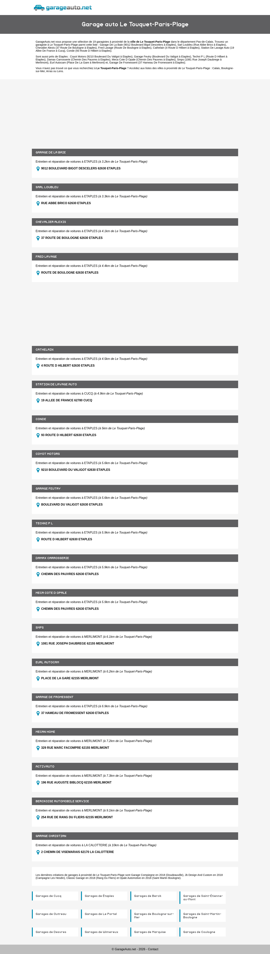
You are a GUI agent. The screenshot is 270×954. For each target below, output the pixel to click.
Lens (60, 71)
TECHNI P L (44, 523)
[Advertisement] (135, 111)
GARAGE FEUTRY (48, 488)
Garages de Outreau (51, 914)
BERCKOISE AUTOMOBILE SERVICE (62, 801)
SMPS (40, 627)
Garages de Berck (147, 895)
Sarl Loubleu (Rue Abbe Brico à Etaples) (201, 44)
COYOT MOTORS (48, 453)
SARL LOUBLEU (47, 187)
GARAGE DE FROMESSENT (55, 697)
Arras (49, 71)
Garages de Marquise (150, 932)
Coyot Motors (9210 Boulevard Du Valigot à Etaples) (101, 56)
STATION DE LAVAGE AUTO (56, 384)
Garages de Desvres (51, 932)
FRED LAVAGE (46, 256)
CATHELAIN (44, 349)
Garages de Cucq (48, 895)
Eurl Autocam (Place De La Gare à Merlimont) (77, 62)
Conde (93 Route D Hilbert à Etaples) (89, 50)
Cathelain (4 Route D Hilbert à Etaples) (176, 47)
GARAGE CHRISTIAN (51, 836)
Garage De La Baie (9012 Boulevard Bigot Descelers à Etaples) (138, 44)
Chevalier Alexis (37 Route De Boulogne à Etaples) (66, 47)
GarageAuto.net (45, 41)
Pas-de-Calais (204, 41)
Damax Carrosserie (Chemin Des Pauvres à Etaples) (78, 59)
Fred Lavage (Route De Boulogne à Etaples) (125, 47)
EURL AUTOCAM (47, 662)
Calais (216, 68)
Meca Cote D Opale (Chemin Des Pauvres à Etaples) (144, 59)
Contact (153, 949)
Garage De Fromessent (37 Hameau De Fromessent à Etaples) (147, 62)
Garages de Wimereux (101, 932)
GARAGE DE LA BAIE (51, 152)
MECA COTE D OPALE (51, 592)
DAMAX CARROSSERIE (52, 558)
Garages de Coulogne (199, 932)
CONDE (41, 419)
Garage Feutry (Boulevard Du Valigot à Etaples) (162, 56)
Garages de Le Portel (101, 914)
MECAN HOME (45, 731)
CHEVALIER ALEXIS (51, 221)
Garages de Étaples (99, 895)
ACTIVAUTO (45, 766)
